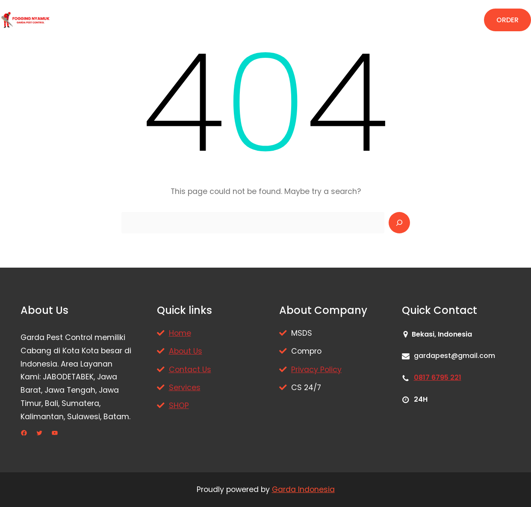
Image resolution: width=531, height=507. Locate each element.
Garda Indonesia (303, 489)
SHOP (179, 405)
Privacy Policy (316, 369)
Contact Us (190, 369)
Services (185, 387)
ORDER (507, 20)
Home (180, 333)
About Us (185, 351)
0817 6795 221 (437, 377)
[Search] (399, 222)
